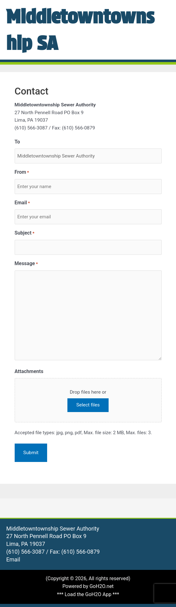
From (22, 173)
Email (22, 203)
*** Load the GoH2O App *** (88, 594)
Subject (25, 233)
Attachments (29, 371)
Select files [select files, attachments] (88, 405)
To (17, 142)
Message (26, 264)
